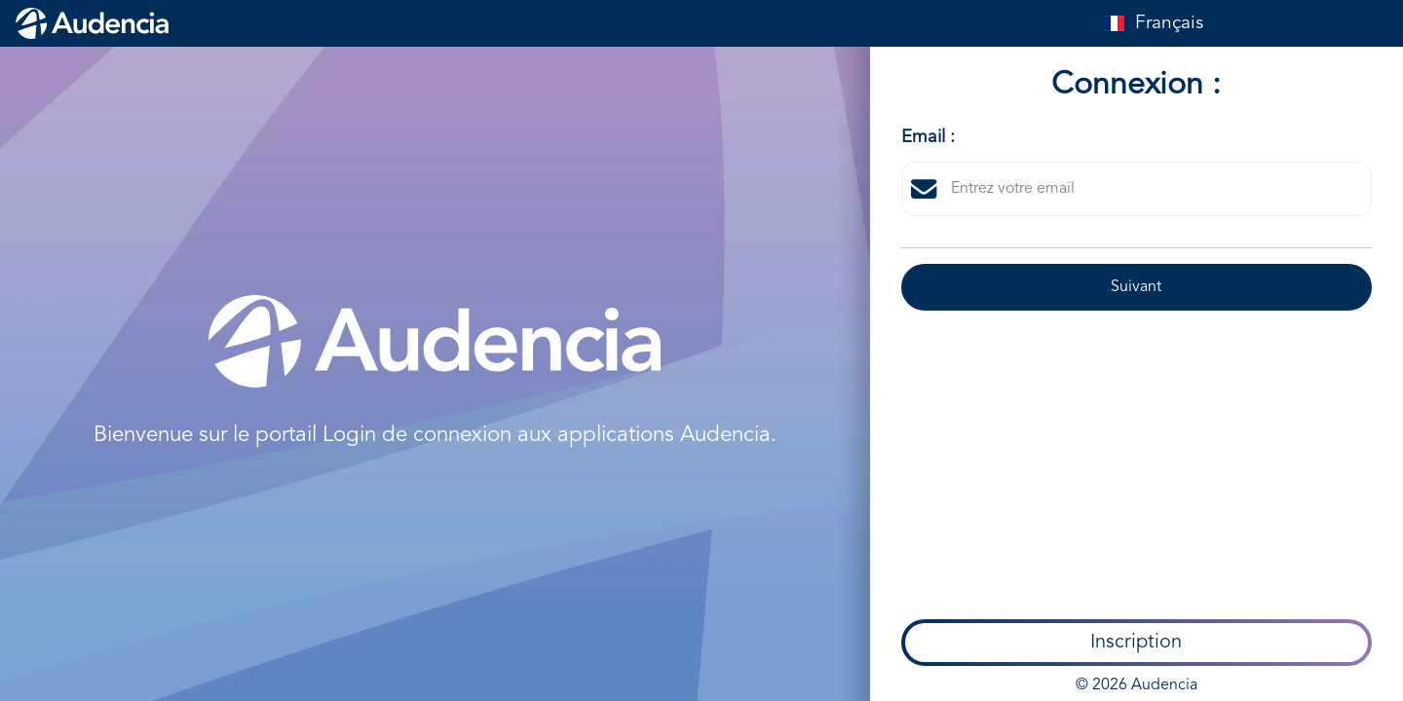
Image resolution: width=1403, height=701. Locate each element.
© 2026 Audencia (1136, 461)
